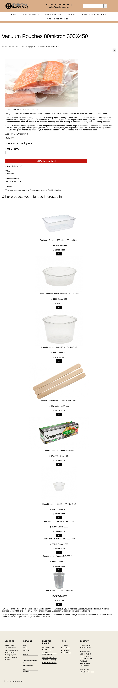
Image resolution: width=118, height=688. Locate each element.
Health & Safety (52, 14)
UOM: (7, 171)
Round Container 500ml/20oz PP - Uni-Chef (59, 347)
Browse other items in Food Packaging (45, 190)
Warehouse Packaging (59, 19)
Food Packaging (30, 14)
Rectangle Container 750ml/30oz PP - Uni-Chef (59, 240)
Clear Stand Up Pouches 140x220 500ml (59, 539)
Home (6, 47)
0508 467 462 (64, 5)
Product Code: (12, 179)
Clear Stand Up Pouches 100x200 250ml (59, 521)
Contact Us (51, 5)
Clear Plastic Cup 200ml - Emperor (59, 590)
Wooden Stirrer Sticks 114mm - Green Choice (59, 401)
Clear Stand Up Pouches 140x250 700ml (59, 556)
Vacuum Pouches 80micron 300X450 (46, 47)
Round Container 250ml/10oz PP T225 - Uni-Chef (59, 294)
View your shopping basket (16, 190)
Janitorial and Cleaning (94, 14)
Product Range (14, 47)
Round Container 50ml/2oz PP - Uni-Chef (59, 504)
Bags (13, 14)
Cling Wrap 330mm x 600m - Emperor (59, 450)
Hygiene (71, 14)
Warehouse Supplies (49, 662)
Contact (25, 654)
